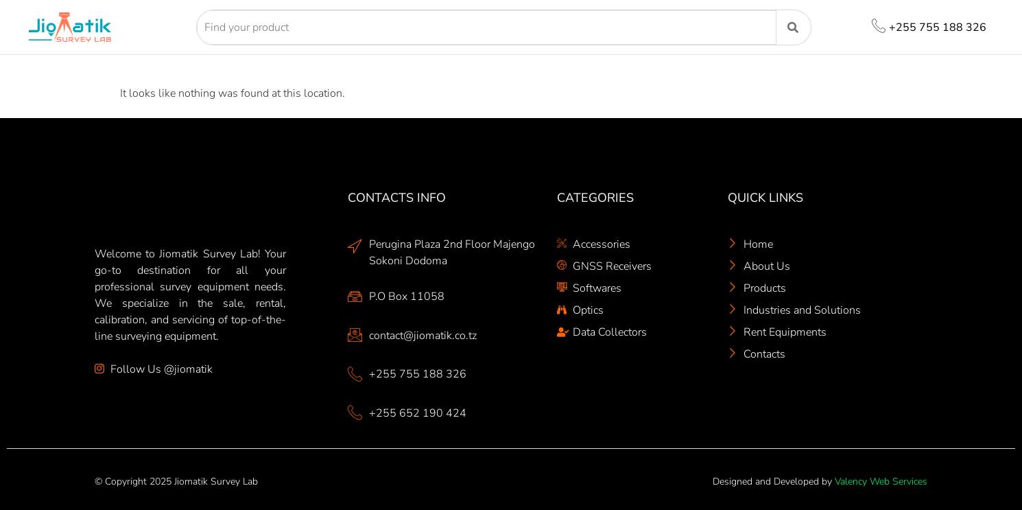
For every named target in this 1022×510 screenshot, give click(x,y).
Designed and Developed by (820, 481)
